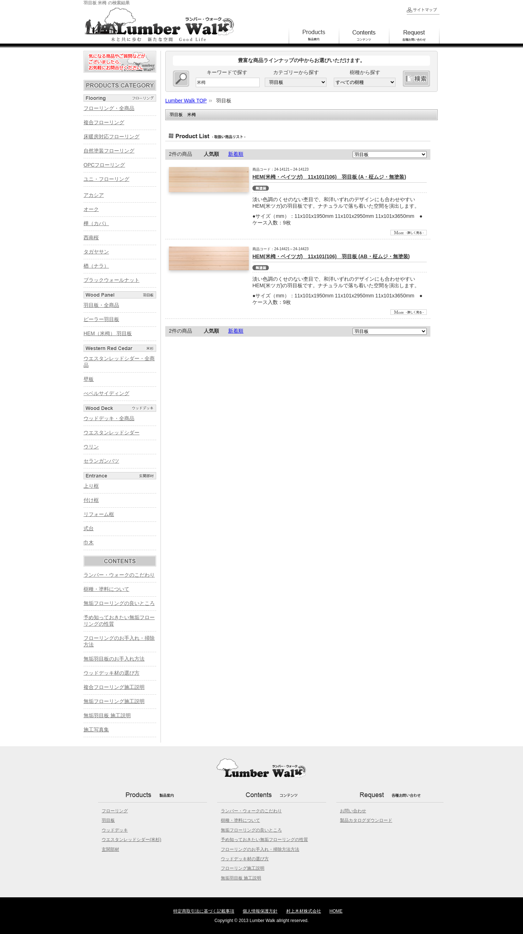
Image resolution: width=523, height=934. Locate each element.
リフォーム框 (99, 514)
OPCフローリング (104, 165)
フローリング (115, 810)
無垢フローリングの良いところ (119, 603)
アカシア (94, 195)
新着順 (235, 154)
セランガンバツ (101, 461)
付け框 (91, 500)
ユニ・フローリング (106, 179)
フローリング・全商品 (109, 108)
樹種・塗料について (106, 589)
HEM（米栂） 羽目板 (108, 333)
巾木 (89, 542)
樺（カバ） (96, 223)
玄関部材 (110, 849)
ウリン (91, 447)
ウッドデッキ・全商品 (109, 418)
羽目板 (108, 820)
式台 (89, 528)
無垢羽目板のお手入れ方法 (114, 659)
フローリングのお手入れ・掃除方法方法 (260, 849)
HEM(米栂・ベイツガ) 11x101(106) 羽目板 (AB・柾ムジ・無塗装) (331, 256)
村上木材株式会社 (303, 911)
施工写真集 (96, 729)
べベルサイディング (106, 393)
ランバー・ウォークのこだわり (119, 575)
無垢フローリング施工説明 (114, 701)
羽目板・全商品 (101, 305)
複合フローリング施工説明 (114, 687)
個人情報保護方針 (260, 911)
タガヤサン (96, 252)
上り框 (91, 486)
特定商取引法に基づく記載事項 (203, 911)
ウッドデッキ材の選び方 (111, 673)
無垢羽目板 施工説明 (107, 715)
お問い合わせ (353, 810)
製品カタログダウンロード (366, 820)
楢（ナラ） (96, 266)
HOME (335, 911)
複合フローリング (104, 122)
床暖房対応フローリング (111, 136)
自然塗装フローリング (109, 151)
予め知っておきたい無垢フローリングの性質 (264, 839)
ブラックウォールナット (111, 280)
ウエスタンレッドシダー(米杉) (131, 839)
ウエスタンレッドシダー (111, 432)
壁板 (89, 379)
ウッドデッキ (115, 830)
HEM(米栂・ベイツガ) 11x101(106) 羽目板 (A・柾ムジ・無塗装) (329, 177)
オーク (91, 209)
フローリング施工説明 (242, 868)
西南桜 (91, 237)
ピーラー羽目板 (101, 319)
